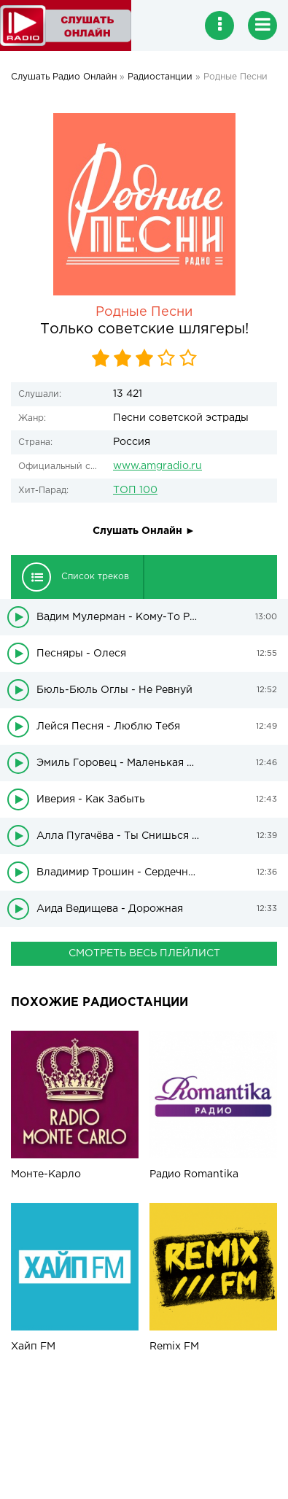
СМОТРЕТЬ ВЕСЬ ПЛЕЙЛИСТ (144, 953)
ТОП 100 (135, 490)
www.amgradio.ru (157, 466)
